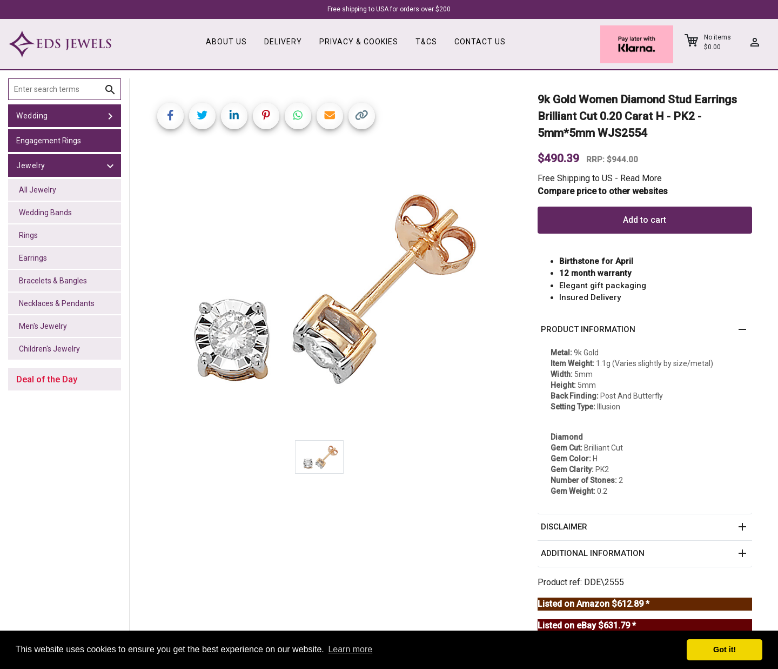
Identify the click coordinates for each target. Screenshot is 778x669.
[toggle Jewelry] (110, 165)
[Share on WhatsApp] (298, 116)
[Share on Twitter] (202, 116)
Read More (641, 178)
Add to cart (644, 220)
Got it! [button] (724, 649)
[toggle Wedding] (110, 116)
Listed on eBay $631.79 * (587, 625)
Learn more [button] (350, 649)
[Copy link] (361, 116)
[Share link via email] (330, 116)
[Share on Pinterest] (266, 116)
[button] (645, 330)
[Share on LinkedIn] (234, 116)
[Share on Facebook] (170, 116)
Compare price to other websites (603, 191)
